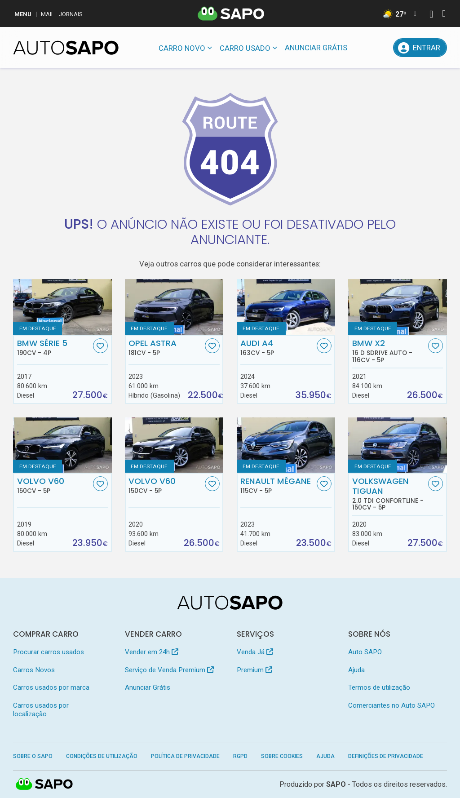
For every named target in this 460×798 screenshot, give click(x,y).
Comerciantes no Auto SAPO (391, 705)
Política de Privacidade (185, 756)
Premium (254, 670)
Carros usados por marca (51, 687)
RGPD (240, 756)
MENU (22, 14)
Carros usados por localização (41, 709)
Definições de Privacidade (385, 756)
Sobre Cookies (282, 756)
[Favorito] (100, 345)
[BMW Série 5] (62, 306)
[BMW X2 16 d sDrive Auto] (397, 306)
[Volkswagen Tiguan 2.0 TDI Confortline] (397, 445)
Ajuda (356, 670)
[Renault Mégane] (286, 445)
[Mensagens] (361, 47)
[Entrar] (420, 47)
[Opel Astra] (174, 306)
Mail (47, 14)
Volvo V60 (54, 485)
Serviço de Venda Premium (169, 670)
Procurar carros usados (48, 652)
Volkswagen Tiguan (389, 493)
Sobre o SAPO (33, 756)
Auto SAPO (365, 652)
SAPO (336, 784)
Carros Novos (34, 670)
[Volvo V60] (62, 445)
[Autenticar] (431, 15)
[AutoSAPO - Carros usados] (66, 47)
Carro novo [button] (182, 48)
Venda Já (255, 652)
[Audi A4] (286, 306)
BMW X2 (389, 351)
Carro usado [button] (245, 48)
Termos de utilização (379, 687)
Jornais (71, 14)
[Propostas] (381, 47)
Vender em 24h (151, 652)
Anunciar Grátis (316, 47)
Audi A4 (277, 347)
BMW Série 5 (54, 347)
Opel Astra (165, 347)
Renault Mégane (277, 485)
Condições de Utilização (101, 756)
